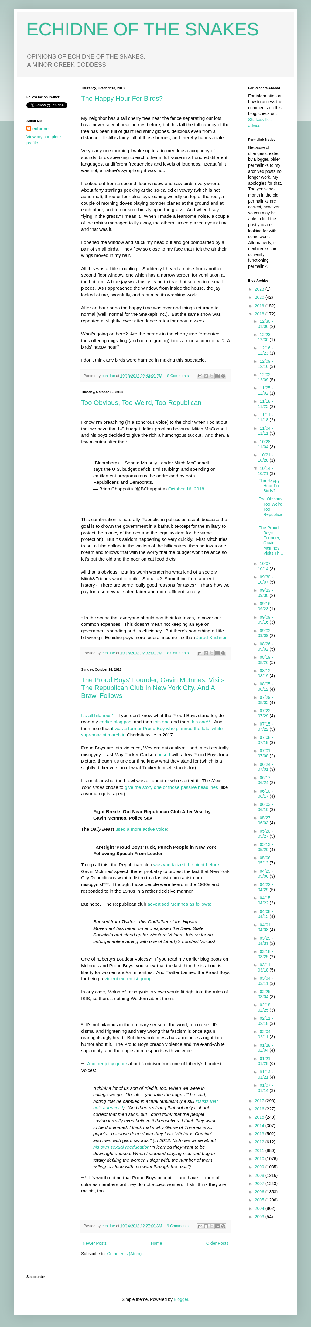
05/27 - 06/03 (265, 820)
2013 (260, 1133)
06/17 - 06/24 (265, 780)
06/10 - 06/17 (265, 794)
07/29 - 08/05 (265, 700)
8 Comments (178, 376)
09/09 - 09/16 (265, 620)
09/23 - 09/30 (265, 593)
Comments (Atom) (124, 1253)
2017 (260, 1100)
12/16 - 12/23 (265, 350)
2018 (260, 314)
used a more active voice (141, 829)
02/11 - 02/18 (265, 1021)
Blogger (181, 1299)
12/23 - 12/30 (265, 337)
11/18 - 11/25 (265, 404)
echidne (109, 376)
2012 (260, 1142)
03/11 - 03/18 (265, 967)
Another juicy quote (107, 1063)
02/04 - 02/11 (265, 1034)
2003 (260, 1216)
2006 (260, 1191)
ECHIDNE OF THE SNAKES (142, 29)
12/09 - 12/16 (265, 364)
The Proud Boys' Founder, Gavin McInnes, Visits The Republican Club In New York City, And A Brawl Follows (152, 687)
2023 (260, 289)
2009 (260, 1166)
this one (161, 721)
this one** (199, 721)
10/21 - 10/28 (265, 458)
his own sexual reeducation (121, 1147)
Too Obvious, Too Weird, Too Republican (141, 402)
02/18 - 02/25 (265, 1007)
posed (163, 754)
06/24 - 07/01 (265, 767)
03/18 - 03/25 (265, 954)
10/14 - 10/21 (265, 471)
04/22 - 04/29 (265, 887)
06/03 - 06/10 (265, 807)
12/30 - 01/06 (265, 324)
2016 (260, 1108)
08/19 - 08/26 (265, 660)
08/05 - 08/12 (265, 687)
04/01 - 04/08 (265, 927)
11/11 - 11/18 (265, 418)
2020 (260, 297)
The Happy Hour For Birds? (122, 98)
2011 (260, 1150)
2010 (260, 1158)
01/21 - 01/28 (265, 1061)
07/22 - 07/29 (265, 713)
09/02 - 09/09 (265, 633)
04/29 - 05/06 (265, 874)
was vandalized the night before (186, 864)
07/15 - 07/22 (265, 727)
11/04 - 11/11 (265, 431)
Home (156, 1243)
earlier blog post (116, 721)
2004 (260, 1208)
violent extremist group (128, 978)
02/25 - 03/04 (265, 994)
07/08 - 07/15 (265, 740)
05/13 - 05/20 (265, 847)
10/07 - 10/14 (265, 566)
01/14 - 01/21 (265, 1074)
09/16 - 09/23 (265, 606)
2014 (260, 1125)
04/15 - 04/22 (265, 900)
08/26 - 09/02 (265, 647)
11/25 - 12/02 (265, 391)
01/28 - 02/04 (265, 1048)
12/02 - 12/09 (265, 377)
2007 (260, 1183)
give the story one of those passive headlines (171, 787)
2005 (260, 1199)
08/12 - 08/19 (265, 673)
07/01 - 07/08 (265, 753)
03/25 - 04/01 (265, 941)
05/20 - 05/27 (265, 834)
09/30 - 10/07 (265, 579)
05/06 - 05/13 (265, 860)
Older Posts (217, 1243)
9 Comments (178, 1226)
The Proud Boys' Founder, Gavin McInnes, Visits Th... (271, 540)
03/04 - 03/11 (265, 981)
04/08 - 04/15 (265, 914)
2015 (260, 1117)
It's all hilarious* (97, 715)
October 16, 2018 (186, 488)
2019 (260, 305)
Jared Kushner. (212, 637)
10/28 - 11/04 (265, 444)
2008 (260, 1175)
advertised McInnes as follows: (179, 904)
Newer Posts (95, 1243)
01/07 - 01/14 (265, 1088)
